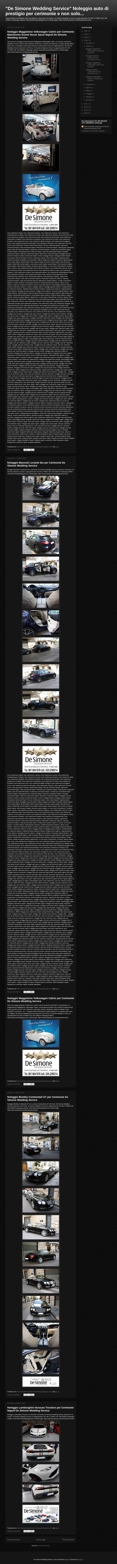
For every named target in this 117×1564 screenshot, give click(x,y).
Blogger (80, 1559)
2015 (86, 110)
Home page (41, 1540)
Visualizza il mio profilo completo (93, 131)
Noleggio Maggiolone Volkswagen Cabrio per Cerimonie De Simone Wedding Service (40, 1000)
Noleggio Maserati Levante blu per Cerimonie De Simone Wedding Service (36, 464)
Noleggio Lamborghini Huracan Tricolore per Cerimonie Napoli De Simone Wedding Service (40, 1409)
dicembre (89, 43)
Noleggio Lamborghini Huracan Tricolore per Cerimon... (94, 78)
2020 (86, 34)
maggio (89, 94)
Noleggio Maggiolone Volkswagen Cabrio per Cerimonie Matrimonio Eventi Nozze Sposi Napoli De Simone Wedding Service (40, 34)
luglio (88, 90)
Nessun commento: (14, 450)
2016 (86, 107)
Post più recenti (13, 1540)
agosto (88, 87)
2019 (86, 37)
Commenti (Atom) (44, 1545)
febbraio (89, 97)
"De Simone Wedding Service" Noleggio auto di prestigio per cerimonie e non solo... (57, 11)
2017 (86, 104)
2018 (86, 40)
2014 (86, 113)
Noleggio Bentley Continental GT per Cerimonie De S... (93, 72)
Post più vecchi (68, 1540)
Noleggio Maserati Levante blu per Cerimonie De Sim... (94, 58)
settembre (89, 84)
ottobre (88, 46)
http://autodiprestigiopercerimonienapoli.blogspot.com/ (96, 127)
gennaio (89, 100)
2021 (86, 31)
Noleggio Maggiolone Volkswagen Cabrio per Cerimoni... (95, 51)
